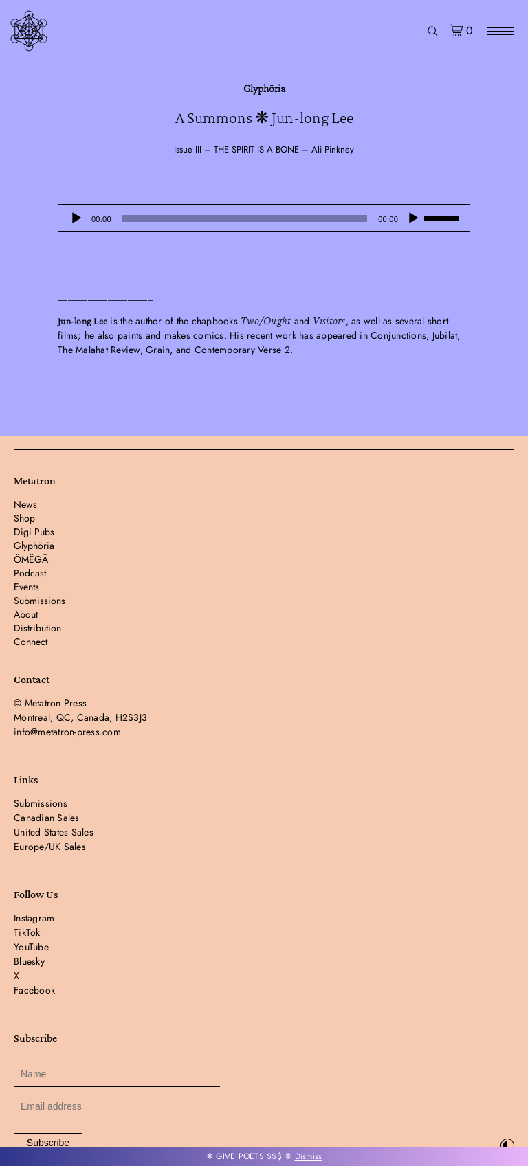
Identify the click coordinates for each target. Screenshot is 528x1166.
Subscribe (48, 1142)
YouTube (31, 947)
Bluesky (29, 961)
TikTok (27, 932)
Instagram (34, 918)
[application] (264, 218)
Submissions (39, 600)
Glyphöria (264, 88)
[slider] (244, 218)
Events (26, 587)
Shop (24, 518)
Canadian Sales (47, 818)
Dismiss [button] (308, 1156)
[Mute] (413, 218)
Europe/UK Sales (50, 846)
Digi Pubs (34, 532)
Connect (30, 642)
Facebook (34, 990)
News (25, 504)
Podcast (30, 573)
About (26, 614)
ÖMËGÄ (31, 559)
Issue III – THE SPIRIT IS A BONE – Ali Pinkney (264, 149)
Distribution (37, 628)
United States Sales (54, 832)
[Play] (76, 218)
